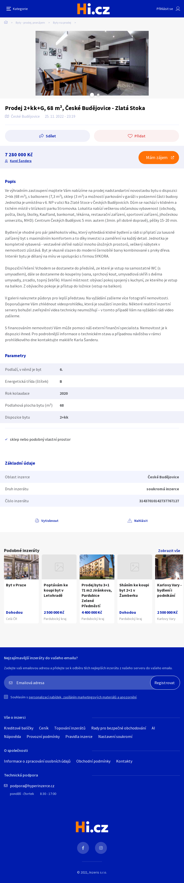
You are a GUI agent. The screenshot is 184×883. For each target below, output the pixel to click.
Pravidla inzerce (78, 736)
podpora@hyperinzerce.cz (32, 785)
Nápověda (12, 736)
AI (153, 727)
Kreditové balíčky (18, 727)
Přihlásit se (165, 8)
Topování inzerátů (70, 727)
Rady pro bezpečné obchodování (118, 727)
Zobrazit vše (169, 550)
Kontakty (124, 761)
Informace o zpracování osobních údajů (37, 761)
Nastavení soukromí (115, 736)
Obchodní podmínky (93, 761)
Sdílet (51, 135)
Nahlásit (141, 520)
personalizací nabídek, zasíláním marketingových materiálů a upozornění (83, 697)
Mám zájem (157, 157)
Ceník (43, 727)
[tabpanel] (92, 63)
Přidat (140, 135)
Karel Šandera (21, 161)
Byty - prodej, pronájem (30, 22)
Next (98, 95)
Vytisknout (49, 520)
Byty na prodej (62, 22)
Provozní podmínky (43, 736)
